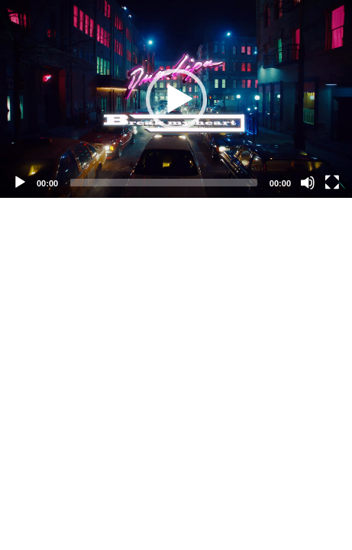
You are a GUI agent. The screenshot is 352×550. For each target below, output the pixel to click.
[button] (176, 99)
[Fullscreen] (332, 182)
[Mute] (307, 182)
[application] (176, 99)
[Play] (19, 182)
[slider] (163, 182)
